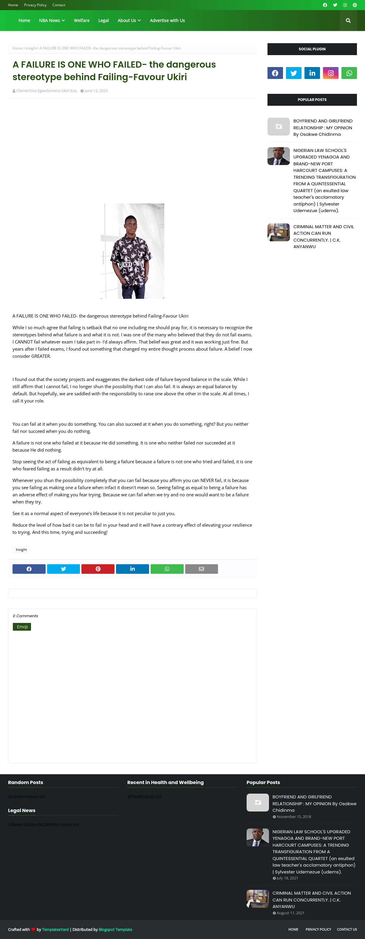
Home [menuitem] (24, 20)
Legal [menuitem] (103, 20)
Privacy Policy (35, 4)
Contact (58, 4)
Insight (31, 48)
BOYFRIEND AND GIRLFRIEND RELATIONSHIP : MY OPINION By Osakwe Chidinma (322, 127)
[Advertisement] (133, 145)
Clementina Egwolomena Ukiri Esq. (47, 90)
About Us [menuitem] (127, 20)
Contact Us (347, 929)
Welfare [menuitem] (81, 20)
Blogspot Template (115, 929)
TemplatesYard (55, 929)
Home (13, 4)
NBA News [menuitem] (49, 20)
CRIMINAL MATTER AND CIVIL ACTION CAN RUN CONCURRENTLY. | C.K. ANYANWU (323, 236)
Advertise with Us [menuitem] (167, 20)
